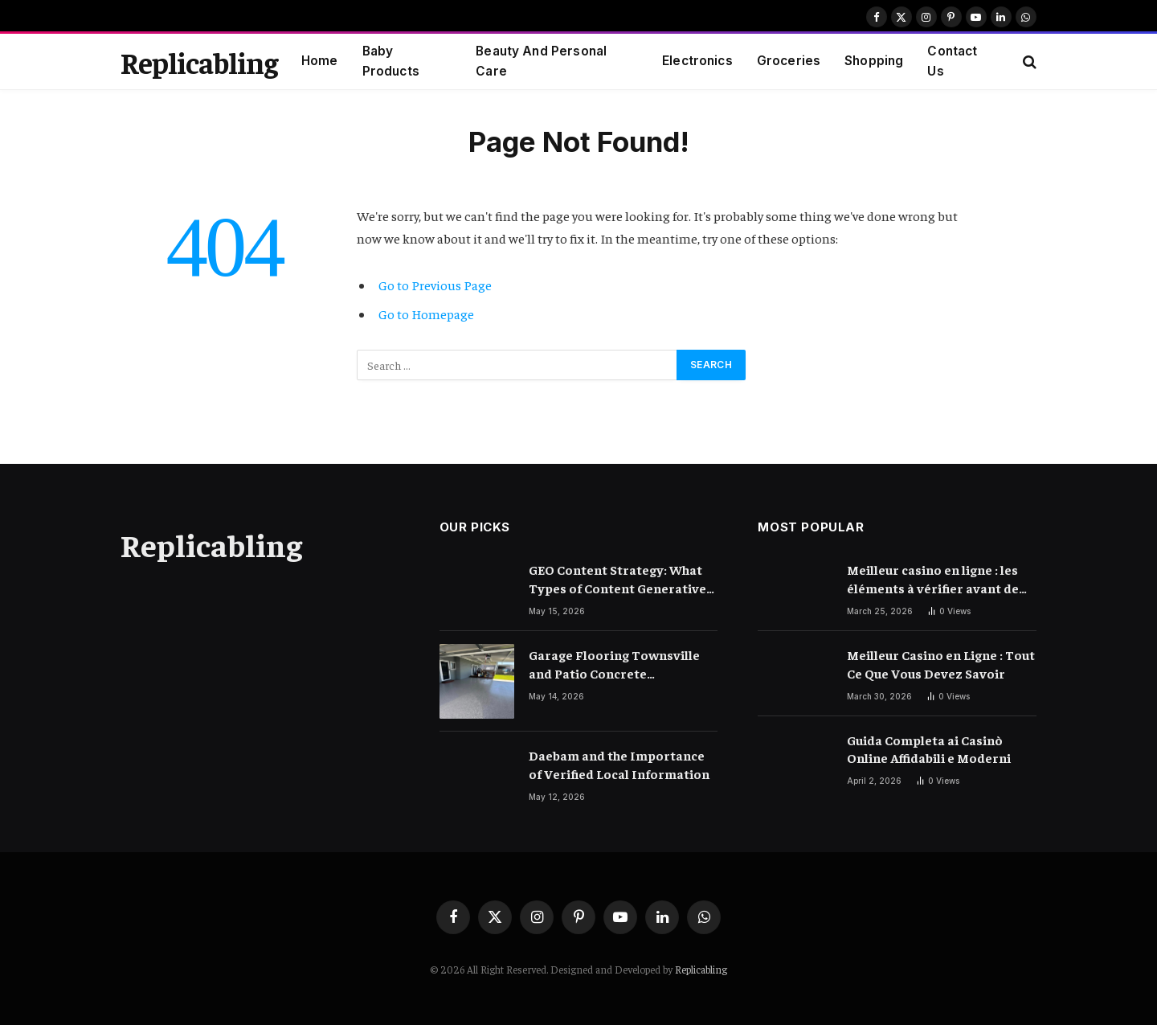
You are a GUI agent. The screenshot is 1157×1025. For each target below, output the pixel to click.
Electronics (697, 60)
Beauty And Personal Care (541, 61)
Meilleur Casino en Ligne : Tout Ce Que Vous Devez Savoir (941, 663)
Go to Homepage (426, 313)
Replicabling (701, 969)
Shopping (873, 60)
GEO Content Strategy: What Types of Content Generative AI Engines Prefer (617, 579)
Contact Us (952, 61)
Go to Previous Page (435, 285)
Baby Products (390, 61)
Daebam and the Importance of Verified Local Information (619, 764)
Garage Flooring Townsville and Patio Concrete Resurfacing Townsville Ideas (619, 664)
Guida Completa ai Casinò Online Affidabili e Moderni (929, 749)
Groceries (788, 60)
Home (319, 60)
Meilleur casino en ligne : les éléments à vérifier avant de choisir (933, 579)
